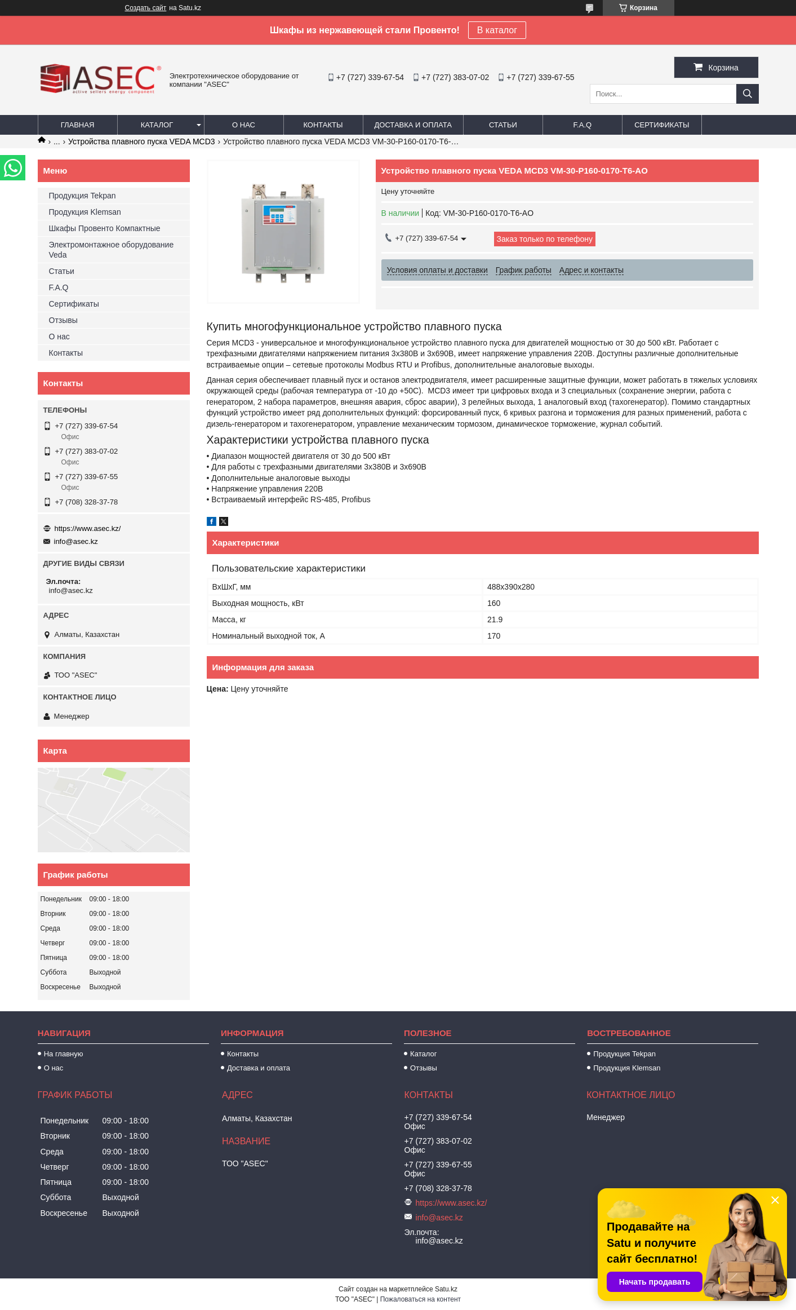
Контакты (323, 125)
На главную (63, 1054)
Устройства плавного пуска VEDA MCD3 (141, 141)
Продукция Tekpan (82, 195)
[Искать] (747, 94)
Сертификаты (661, 125)
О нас (243, 125)
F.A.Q (582, 125)
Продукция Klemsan (85, 211)
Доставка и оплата (413, 125)
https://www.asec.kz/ (88, 528)
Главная (78, 125)
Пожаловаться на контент (420, 1299)
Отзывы (63, 320)
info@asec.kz (76, 541)
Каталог (157, 125)
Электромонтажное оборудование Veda (111, 249)
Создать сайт (146, 8)
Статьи (503, 125)
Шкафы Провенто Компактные (105, 228)
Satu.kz (446, 1289)
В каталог (497, 30)
